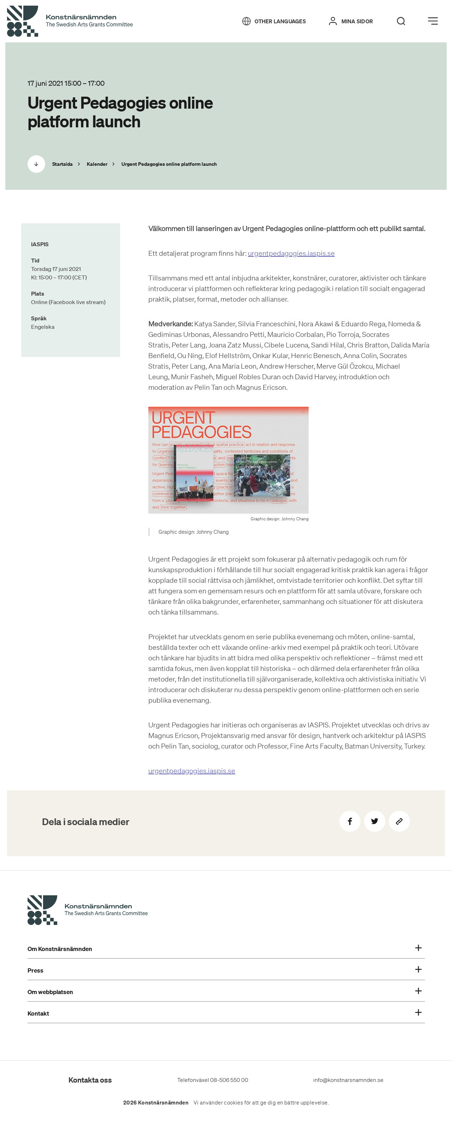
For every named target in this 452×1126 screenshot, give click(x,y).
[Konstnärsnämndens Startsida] (88, 911)
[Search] (401, 21)
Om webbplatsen (225, 992)
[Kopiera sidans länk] (399, 821)
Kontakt (225, 1013)
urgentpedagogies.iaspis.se (291, 253)
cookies (233, 1103)
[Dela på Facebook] (350, 821)
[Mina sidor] (351, 21)
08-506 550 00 (229, 1079)
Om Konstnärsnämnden (225, 949)
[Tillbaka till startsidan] (70, 21)
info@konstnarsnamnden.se (348, 1079)
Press (225, 970)
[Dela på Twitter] (374, 821)
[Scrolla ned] (36, 164)
